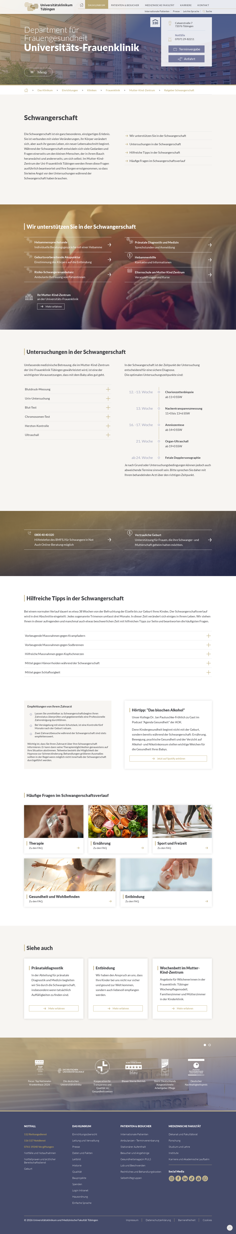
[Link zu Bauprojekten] (79, 1177)
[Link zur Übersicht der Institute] (173, 1152)
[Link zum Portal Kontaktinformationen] (203, 4)
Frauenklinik (113, 90)
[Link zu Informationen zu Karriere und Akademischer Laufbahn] (189, 1159)
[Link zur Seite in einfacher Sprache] (81, 1202)
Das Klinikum (45, 90)
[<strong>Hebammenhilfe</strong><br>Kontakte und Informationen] (168, 259)
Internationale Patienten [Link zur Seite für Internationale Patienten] (157, 11)
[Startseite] (81, 4)
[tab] (67, 389)
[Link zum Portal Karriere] (186, 4)
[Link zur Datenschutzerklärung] (158, 1220)
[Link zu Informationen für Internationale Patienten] (134, 1134)
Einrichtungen (70, 90)
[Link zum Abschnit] (183, 843)
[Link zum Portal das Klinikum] (96, 4)
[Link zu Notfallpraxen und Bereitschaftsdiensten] (40, 1161)
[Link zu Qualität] (77, 1171)
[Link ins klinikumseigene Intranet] (80, 1190)
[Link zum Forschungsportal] (174, 1140)
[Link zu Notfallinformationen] (40, 1152)
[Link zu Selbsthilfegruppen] (131, 1177)
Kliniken (92, 90)
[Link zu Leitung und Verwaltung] (85, 1140)
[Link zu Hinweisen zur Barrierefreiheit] (187, 1220)
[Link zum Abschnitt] (168, 135)
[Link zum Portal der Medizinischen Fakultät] (159, 4)
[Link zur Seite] (67, 244)
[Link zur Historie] (76, 1165)
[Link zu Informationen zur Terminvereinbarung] (139, 1140)
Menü (39, 72)
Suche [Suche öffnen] (209, 11)
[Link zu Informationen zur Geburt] (28, 1168)
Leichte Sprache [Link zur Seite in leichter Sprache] (191, 11)
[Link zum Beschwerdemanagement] (132, 1165)
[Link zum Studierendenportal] (179, 1146)
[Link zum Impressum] (132, 1220)
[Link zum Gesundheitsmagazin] (135, 1159)
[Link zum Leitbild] (76, 1159)
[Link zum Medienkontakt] (76, 1146)
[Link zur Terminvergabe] (186, 49)
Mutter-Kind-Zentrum (142, 90)
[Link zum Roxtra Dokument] (80, 1196)
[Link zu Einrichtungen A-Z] (84, 1134)
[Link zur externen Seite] (67, 540)
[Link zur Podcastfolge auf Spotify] (168, 758)
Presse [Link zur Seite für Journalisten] (176, 11)
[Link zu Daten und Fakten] (82, 1152)
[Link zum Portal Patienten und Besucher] (125, 4)
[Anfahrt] (186, 58)
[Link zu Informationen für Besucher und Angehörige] (134, 1152)
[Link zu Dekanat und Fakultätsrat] (183, 1134)
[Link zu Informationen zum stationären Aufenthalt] (133, 1146)
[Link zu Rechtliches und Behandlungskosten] (140, 1171)
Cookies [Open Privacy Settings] (207, 1220)
